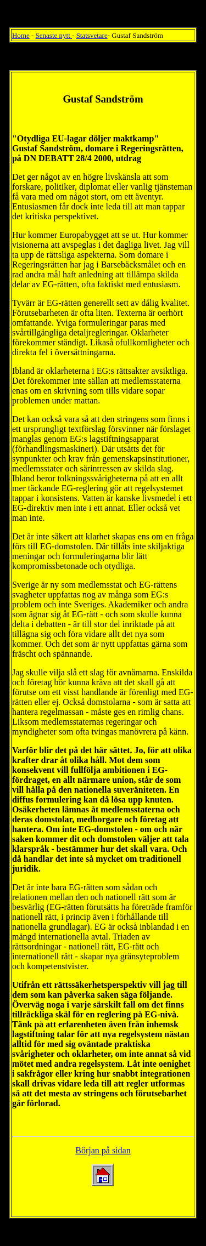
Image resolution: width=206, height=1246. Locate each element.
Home (21, 35)
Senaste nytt (54, 35)
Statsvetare (92, 35)
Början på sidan (102, 1150)
